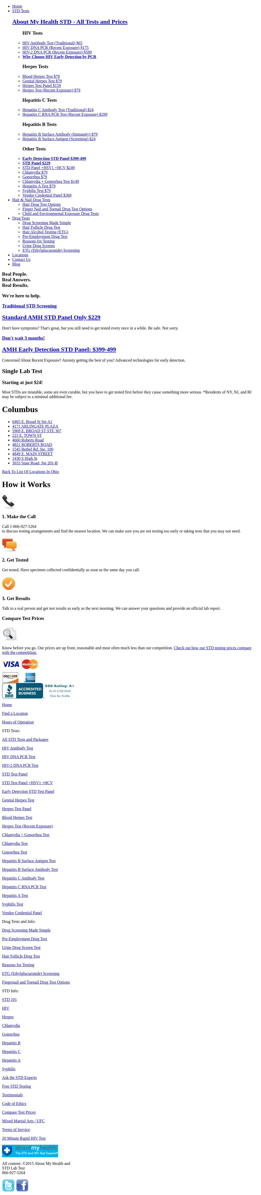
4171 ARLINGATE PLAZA (35, 426)
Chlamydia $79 (34, 172)
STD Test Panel (15, 774)
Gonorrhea (10, 1034)
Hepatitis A (11, 1060)
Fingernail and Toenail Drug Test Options (36, 982)
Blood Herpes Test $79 (41, 76)
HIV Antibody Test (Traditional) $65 (52, 43)
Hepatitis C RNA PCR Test (24, 887)
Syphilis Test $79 (36, 190)
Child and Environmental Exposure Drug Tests (60, 213)
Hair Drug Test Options (41, 204)
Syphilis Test (12, 904)
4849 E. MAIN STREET (32, 454)
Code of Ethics (14, 1103)
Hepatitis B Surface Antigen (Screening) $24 (59, 139)
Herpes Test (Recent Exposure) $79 (51, 90)
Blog (16, 264)
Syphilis (8, 1069)
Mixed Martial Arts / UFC (23, 1121)
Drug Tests (21, 218)
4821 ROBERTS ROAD (32, 444)
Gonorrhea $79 (34, 177)
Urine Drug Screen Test (21, 947)
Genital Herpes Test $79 (42, 81)
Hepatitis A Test (15, 895)
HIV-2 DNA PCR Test (20, 765)
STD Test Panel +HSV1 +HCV (27, 783)
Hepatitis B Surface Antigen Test (29, 861)
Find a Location (15, 713)
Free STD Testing (16, 1086)
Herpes (8, 1017)
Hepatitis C (11, 1051)
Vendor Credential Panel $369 (46, 195)
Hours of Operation (18, 722)
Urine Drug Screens (38, 246)
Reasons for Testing (38, 241)
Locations (20, 255)
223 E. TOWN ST (27, 435)
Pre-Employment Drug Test (44, 236)
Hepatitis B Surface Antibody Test (30, 869)
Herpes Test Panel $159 (41, 85)
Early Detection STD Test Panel (28, 791)
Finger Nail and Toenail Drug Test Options (57, 209)
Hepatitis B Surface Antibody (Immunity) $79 (60, 134)
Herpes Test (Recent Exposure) (27, 826)
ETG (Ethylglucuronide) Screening (51, 250)
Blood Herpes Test (17, 817)
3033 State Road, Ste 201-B (35, 463)
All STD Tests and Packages (25, 739)
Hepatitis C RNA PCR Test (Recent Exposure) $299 (64, 114)
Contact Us (21, 259)
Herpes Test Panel (16, 809)
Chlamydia (11, 1025)
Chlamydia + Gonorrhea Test (25, 835)
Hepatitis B (11, 1043)
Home (17, 6)
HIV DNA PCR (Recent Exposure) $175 (55, 47)
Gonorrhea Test (14, 852)
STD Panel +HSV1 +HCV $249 (48, 168)
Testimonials (12, 1095)
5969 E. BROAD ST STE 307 (36, 431)
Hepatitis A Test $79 (39, 186)
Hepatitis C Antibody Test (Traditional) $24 (58, 110)
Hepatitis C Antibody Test (23, 878)
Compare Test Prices (19, 1112)
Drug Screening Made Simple (46, 223)
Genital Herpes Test (18, 800)
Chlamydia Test (15, 843)
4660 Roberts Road (28, 440)
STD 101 (9, 999)
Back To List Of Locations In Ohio (30, 471)
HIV (5, 1008)
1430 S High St (24, 458)
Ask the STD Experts (19, 1077)
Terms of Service (16, 1129)
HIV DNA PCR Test (18, 757)
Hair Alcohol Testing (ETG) (45, 232)
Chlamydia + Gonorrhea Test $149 (50, 181)
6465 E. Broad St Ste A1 (32, 421)
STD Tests (20, 11)
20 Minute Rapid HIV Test (24, 1138)
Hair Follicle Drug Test (41, 227)
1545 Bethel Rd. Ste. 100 (32, 449)
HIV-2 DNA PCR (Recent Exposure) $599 (57, 52)
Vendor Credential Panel (22, 913)
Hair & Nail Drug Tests (31, 200)
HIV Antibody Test (17, 748)
